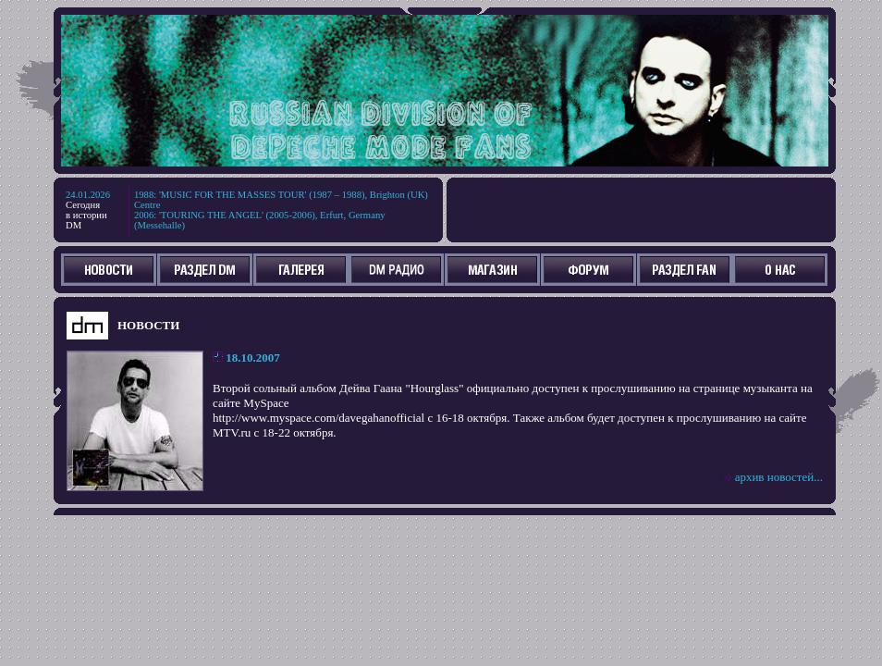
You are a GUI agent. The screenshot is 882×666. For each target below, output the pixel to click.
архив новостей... (779, 477)
